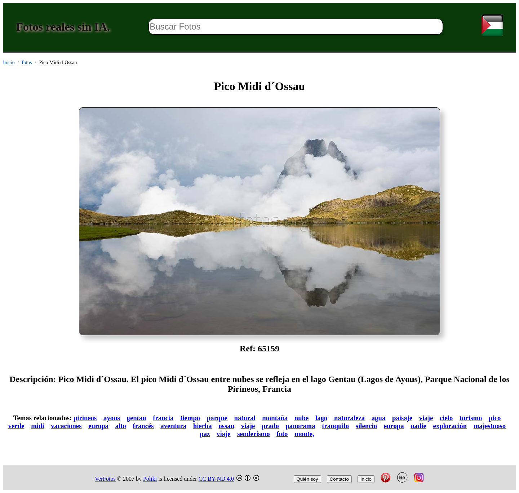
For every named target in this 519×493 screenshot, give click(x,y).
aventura (173, 426)
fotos (27, 62)
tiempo (190, 418)
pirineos (85, 418)
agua (378, 418)
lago (321, 418)
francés (143, 426)
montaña (275, 418)
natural (244, 418)
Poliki (150, 479)
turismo (471, 418)
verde (16, 426)
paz (205, 434)
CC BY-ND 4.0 (216, 479)
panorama (300, 426)
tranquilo (335, 426)
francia (163, 418)
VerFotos (105, 479)
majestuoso (490, 426)
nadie (418, 426)
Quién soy (307, 479)
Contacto (339, 479)
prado (270, 426)
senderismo (253, 434)
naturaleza (349, 418)
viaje (426, 418)
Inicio (9, 62)
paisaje (402, 418)
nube (301, 418)
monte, (304, 434)
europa (98, 426)
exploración (450, 426)
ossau (226, 426)
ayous (111, 418)
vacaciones (66, 426)
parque (217, 418)
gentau (136, 418)
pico (495, 418)
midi (37, 426)
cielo (446, 418)
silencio (366, 426)
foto (282, 434)
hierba (202, 426)
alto (120, 426)
